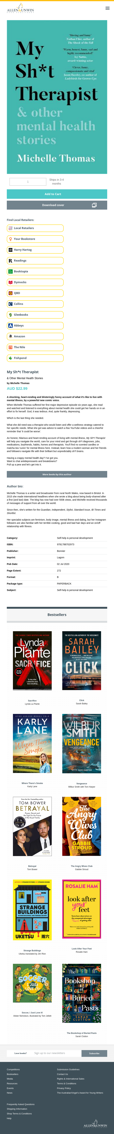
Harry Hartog (23, 250)
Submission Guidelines (68, 1069)
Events (10, 1088)
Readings (20, 260)
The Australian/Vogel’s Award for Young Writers (80, 1093)
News (9, 1093)
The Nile (19, 347)
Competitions (13, 1069)
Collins (18, 304)
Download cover (53, 205)
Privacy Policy (64, 1088)
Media (10, 1078)
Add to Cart (53, 194)
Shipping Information (17, 1109)
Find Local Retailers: (20, 220)
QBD (17, 293)
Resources (12, 1083)
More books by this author (57, 474)
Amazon (19, 336)
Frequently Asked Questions (21, 1104)
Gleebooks (21, 315)
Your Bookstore (24, 239)
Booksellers (12, 1074)
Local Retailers (24, 228)
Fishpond (20, 358)
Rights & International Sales (70, 1078)
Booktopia (21, 271)
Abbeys (19, 325)
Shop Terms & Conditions (19, 1113)
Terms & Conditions (66, 1083)
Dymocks (20, 282)
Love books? (20, 1053)
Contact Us (62, 1074)
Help (9, 1118)
